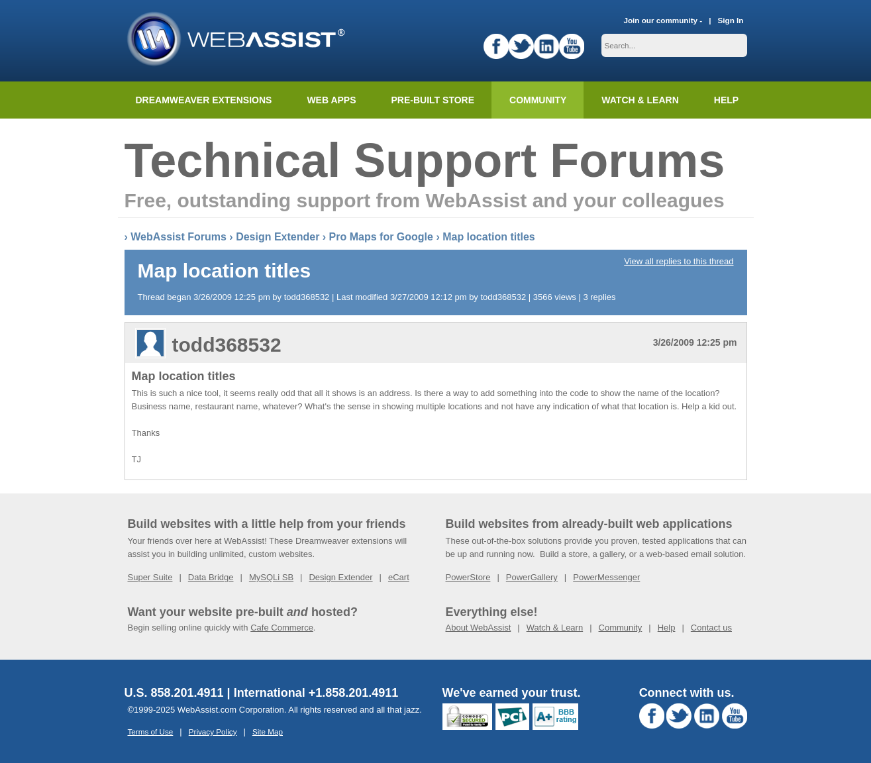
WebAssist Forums (178, 236)
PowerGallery (532, 577)
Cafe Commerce (281, 628)
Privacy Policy (213, 731)
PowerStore (468, 577)
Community (537, 100)
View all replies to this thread (678, 261)
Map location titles (488, 236)
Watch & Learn (639, 100)
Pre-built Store (433, 100)
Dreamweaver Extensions (204, 100)
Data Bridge (211, 577)
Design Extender (277, 236)
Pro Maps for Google (381, 236)
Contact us (711, 628)
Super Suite (150, 577)
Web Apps (331, 100)
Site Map (267, 731)
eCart (398, 577)
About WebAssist (478, 628)
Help (667, 628)
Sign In (731, 20)
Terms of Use (151, 731)
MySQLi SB (271, 577)
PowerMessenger (606, 577)
